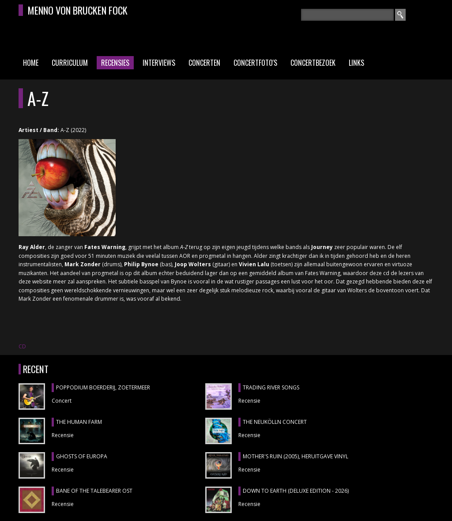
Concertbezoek (312, 62)
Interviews (159, 62)
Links (356, 62)
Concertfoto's (255, 62)
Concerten (204, 62)
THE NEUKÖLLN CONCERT (275, 422)
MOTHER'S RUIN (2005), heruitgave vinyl (295, 456)
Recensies (115, 62)
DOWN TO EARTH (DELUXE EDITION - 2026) (296, 491)
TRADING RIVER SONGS (271, 387)
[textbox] (347, 15)
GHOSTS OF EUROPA (81, 456)
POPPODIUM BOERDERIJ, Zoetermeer (103, 387)
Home (30, 62)
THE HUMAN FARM (79, 422)
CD (22, 346)
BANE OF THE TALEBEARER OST (94, 491)
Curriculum (70, 62)
